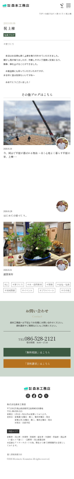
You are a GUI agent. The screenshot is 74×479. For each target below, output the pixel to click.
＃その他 (65, 290)
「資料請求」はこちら (37, 363)
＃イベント (27, 290)
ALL (6, 284)
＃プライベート (47, 290)
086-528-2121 (37, 338)
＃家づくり (17, 284)
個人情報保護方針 (14, 454)
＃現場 (49, 284)
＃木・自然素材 (34, 284)
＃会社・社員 (63, 284)
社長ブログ (9, 34)
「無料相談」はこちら (37, 352)
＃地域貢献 (10, 290)
